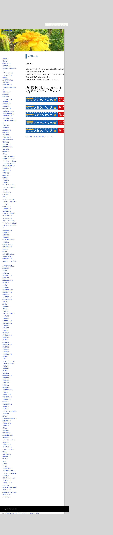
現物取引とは (5, 342)
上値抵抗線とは (6, 130)
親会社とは (5, 249)
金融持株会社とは (7, 323)
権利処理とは (5, 347)
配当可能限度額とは (7, 139)
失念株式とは (5, 406)
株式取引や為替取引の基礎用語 (35, 136)
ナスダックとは (6, 108)
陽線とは (4, 251)
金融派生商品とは (7, 320)
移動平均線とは (6, 420)
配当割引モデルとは (7, 146)
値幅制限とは (5, 135)
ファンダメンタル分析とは (9, 161)
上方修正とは (5, 425)
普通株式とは (5, 173)
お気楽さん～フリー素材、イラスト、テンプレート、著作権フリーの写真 (22, 513)
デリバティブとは (7, 75)
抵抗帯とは (5, 61)
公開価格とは (5, 349)
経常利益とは (5, 327)
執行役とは (5, 401)
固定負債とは (5, 373)
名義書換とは (5, 232)
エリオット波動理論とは (8, 156)
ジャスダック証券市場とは (9, 411)
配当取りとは (5, 142)
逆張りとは (5, 311)
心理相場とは (5, 437)
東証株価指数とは (7, 84)
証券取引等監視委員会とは (9, 418)
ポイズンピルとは (7, 218)
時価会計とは (5, 385)
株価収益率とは (6, 268)
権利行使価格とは (7, 344)
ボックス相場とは (7, 216)
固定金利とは (5, 368)
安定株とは (5, 339)
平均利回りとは (6, 192)
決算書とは (5, 330)
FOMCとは (5, 459)
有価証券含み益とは (7, 244)
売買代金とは (5, 149)
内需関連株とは (6, 101)
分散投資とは (5, 180)
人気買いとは (9, 31)
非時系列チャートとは (8, 158)
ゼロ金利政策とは (7, 447)
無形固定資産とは (7, 230)
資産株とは (5, 392)
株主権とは (5, 285)
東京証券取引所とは (7, 80)
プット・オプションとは (8, 187)
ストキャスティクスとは (8, 440)
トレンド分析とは (7, 99)
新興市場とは (5, 430)
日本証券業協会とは (7, 118)
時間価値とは (5, 387)
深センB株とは (6, 432)
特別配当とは (5, 94)
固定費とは (5, 370)
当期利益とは (5, 82)
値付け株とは (5, 132)
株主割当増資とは (7, 299)
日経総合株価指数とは (8, 113)
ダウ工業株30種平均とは (8, 470)
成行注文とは (5, 106)
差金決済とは (5, 382)
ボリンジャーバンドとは (8, 220)
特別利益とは (5, 96)
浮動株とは (5, 177)
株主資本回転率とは (7, 289)
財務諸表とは (5, 380)
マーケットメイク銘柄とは (9, 223)
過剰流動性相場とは (7, 256)
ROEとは (4, 466)
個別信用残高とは (7, 375)
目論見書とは (5, 237)
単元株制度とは (6, 480)
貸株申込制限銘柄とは (8, 254)
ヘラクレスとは (6, 206)
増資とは (4, 451)
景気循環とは (5, 325)
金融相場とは (5, 318)
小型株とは (5, 366)
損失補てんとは (6, 456)
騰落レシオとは (6, 92)
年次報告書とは (6, 137)
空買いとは (5, 301)
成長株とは (5, 442)
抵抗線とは (5, 58)
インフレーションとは (8, 449)
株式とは (4, 270)
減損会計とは (5, 337)
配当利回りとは (6, 144)
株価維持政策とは (7, 258)
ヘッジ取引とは (6, 194)
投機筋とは (5, 77)
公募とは (4, 359)
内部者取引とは (6, 104)
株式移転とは (5, 273)
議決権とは (5, 304)
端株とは (4, 154)
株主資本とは (5, 287)
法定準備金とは (6, 211)
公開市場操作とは (7, 354)
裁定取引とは (5, 378)
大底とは (4, 196)
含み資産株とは (6, 168)
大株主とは (5, 182)
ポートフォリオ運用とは (8, 213)
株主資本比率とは (7, 292)
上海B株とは (5, 413)
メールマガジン (6, 497)
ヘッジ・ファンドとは (8, 199)
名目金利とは (5, 235)
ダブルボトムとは (7, 482)
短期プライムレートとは (8, 478)
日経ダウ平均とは (7, 115)
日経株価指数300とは (8, 111)
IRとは (4, 461)
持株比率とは (5, 242)
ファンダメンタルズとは (8, 185)
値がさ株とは (5, 127)
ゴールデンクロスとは (8, 363)
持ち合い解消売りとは (8, 239)
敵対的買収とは (6, 65)
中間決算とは (5, 485)
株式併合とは (5, 282)
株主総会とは (5, 294)
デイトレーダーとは (7, 73)
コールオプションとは (8, 361)
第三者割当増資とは (7, 468)
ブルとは (4, 189)
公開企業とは (5, 351)
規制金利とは (5, 306)
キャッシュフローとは (8, 313)
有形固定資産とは (7, 246)
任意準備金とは (6, 208)
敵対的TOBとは (6, 63)
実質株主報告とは (7, 404)
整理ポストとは (6, 444)
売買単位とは (5, 151)
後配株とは (5, 356)
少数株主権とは (6, 423)
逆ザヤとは (5, 308)
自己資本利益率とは (7, 389)
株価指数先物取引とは (8, 266)
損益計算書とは (6, 454)
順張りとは (5, 416)
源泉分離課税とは (7, 335)
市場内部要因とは (7, 397)
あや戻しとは (5, 316)
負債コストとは (6, 170)
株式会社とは (5, 278)
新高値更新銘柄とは (7, 435)
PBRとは (4, 463)
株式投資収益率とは (7, 280)
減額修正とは (5, 332)
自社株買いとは (6, 394)
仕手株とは (5, 408)
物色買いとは (5, 175)
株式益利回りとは (7, 275)
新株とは (4, 428)
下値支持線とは (6, 399)
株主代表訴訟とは (7, 297)
